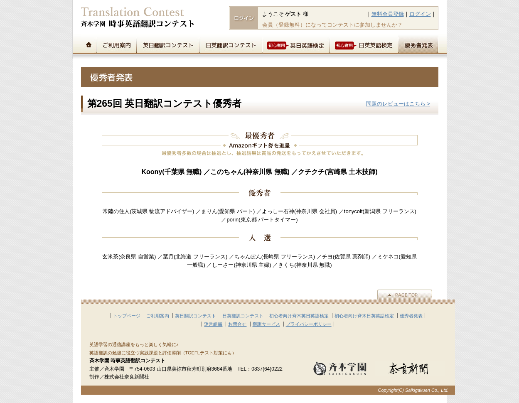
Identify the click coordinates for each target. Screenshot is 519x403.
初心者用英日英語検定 (296, 44)
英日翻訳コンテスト (167, 44)
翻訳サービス (266, 324)
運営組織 (213, 324)
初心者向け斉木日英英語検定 (364, 315)
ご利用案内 (116, 44)
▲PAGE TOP (404, 295)
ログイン (420, 14)
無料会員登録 (387, 14)
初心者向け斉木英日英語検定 (299, 315)
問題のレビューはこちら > (398, 104)
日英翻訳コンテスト (230, 44)
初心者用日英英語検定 (364, 44)
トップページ (88, 44)
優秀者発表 (418, 44)
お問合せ (237, 324)
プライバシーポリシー (309, 324)
